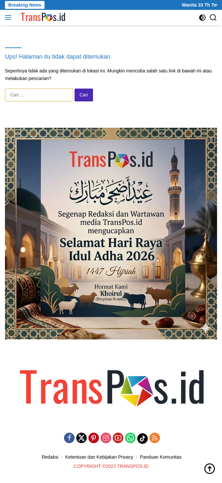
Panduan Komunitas (160, 457)
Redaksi (50, 457)
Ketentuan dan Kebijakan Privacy (99, 457)
